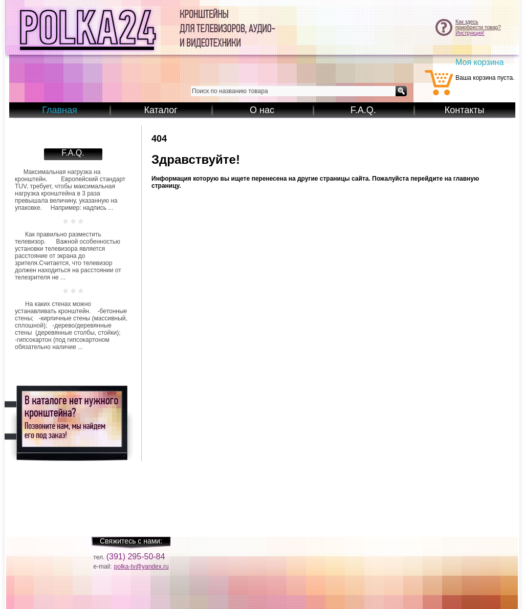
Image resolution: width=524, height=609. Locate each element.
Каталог (160, 110)
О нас (262, 110)
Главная (59, 110)
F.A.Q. (363, 110)
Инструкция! (470, 33)
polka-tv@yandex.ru (141, 566)
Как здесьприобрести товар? (478, 24)
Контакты (465, 110)
